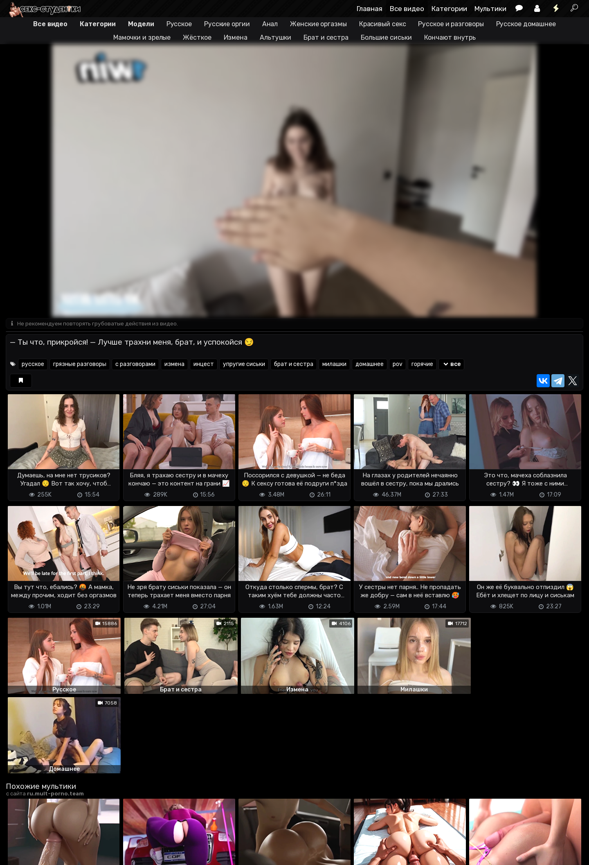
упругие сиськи (244, 364)
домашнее (369, 364)
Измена (235, 37)
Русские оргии (227, 24)
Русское (179, 24)
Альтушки (275, 37)
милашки (334, 364)
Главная (369, 9)
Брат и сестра (325, 37)
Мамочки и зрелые (142, 37)
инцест (203, 364)
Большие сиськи (386, 37)
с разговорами (135, 364)
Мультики (490, 9)
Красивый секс (382, 24)
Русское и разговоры (450, 24)
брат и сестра (293, 364)
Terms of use (47, 854)
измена (174, 364)
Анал (270, 24)
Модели (141, 24)
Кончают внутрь (450, 37)
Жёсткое (197, 37)
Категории (449, 9)
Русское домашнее (526, 24)
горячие (422, 364)
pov (397, 364)
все (451, 364)
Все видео (407, 9)
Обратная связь (91, 854)
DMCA (19, 854)
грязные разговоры (79, 364)
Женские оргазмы (318, 24)
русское (33, 364)
